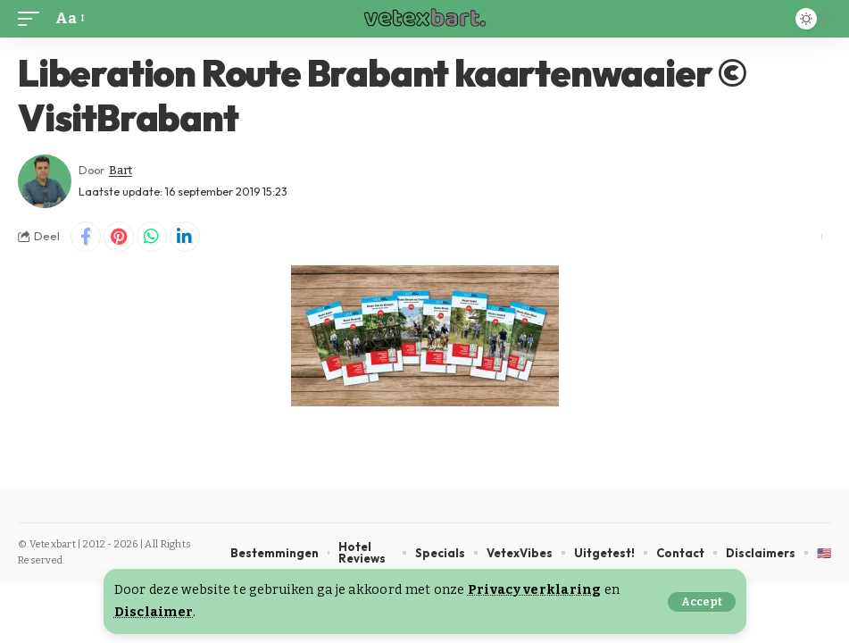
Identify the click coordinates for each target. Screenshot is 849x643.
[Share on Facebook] (86, 236)
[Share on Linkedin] (185, 236)
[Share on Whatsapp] (152, 236)
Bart (120, 170)
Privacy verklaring (535, 589)
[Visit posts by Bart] (44, 181)
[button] (702, 602)
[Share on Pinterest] (119, 236)
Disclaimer (154, 612)
